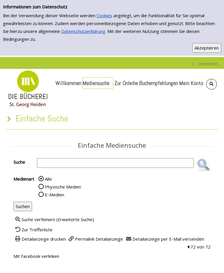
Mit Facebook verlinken (36, 256)
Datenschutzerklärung (83, 31)
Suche (19, 162)
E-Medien (54, 195)
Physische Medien (63, 187)
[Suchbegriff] (115, 163)
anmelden (208, 63)
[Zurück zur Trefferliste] (32, 230)
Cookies (104, 15)
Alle (48, 179)
